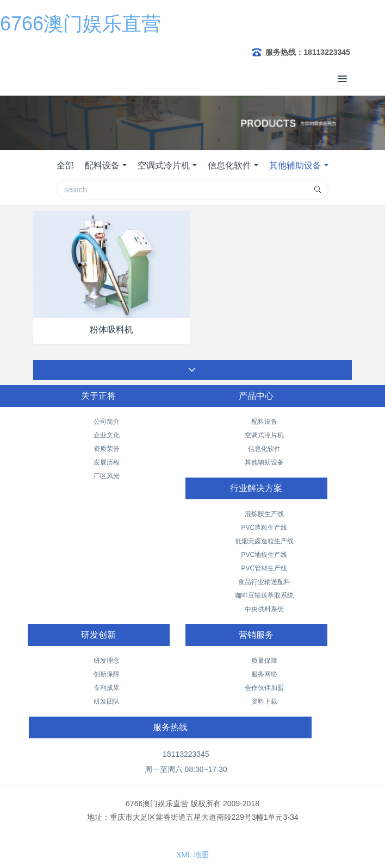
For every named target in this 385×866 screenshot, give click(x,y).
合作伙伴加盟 (264, 688)
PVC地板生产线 (264, 554)
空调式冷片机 (164, 165)
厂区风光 (107, 476)
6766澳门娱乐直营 (80, 23)
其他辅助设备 (295, 165)
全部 (65, 165)
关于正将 (98, 395)
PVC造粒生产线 (264, 527)
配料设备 (102, 165)
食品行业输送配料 (264, 582)
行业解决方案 (256, 488)
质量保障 (264, 660)
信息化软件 (229, 165)
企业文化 (107, 435)
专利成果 (107, 688)
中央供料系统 (264, 609)
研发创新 (98, 634)
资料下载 (264, 701)
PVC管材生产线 (264, 568)
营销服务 (256, 634)
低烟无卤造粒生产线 (264, 541)
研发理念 (107, 660)
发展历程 (107, 462)
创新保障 (107, 674)
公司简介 (107, 421)
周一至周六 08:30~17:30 (186, 769)
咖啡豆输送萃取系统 (264, 595)
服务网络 (264, 674)
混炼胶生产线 (264, 514)
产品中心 (256, 395)
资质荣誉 (107, 449)
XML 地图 (192, 854)
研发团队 (107, 701)
